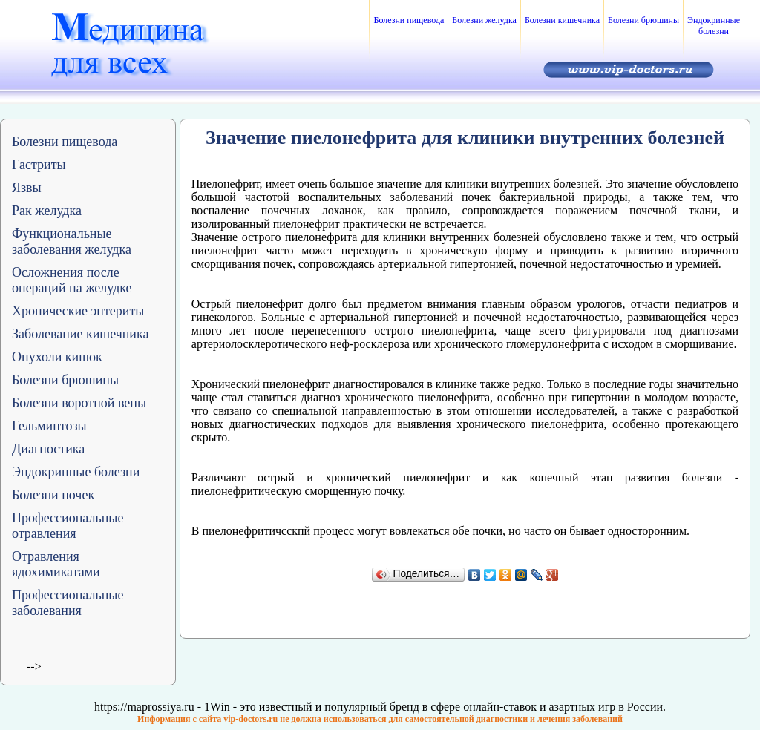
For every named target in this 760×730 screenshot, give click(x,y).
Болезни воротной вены (79, 402)
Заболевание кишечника (80, 333)
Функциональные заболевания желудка (71, 241)
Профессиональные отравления (67, 525)
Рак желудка (47, 210)
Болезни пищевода (408, 20)
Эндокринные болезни (713, 25)
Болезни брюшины (643, 20)
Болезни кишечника (562, 20)
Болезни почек (53, 494)
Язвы (27, 187)
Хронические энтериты (78, 310)
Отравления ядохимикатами (56, 564)
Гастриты (39, 164)
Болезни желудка (484, 20)
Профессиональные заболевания (67, 603)
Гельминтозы (49, 425)
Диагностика (48, 448)
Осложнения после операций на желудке (72, 280)
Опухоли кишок (57, 356)
